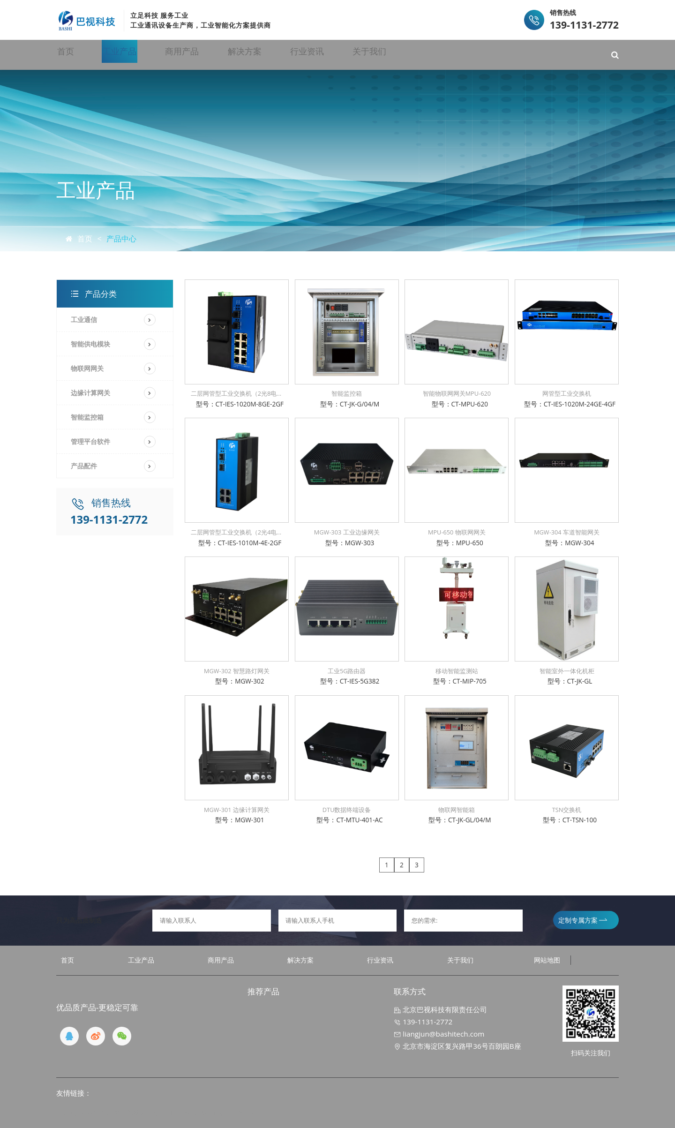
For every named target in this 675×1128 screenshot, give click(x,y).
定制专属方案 (582, 920)
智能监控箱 (87, 417)
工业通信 (84, 319)
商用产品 (233, 54)
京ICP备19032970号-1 (233, 1112)
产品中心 (121, 238)
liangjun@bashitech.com (439, 1033)
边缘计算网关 (90, 392)
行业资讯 (388, 54)
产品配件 (84, 465)
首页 (86, 54)
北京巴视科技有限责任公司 (440, 1009)
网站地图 (547, 959)
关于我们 (466, 54)
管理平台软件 (90, 441)
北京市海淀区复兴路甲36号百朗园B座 (457, 1046)
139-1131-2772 (423, 1021)
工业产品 (155, 54)
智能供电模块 (90, 343)
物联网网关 (87, 368)
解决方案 (311, 54)
